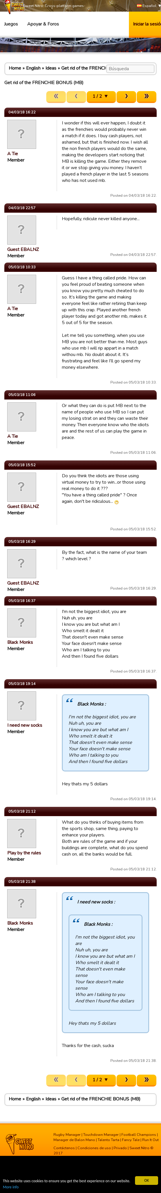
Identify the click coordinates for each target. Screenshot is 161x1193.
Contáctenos (64, 1148)
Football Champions (138, 1134)
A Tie (12, 154)
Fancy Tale (131, 1140)
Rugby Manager (67, 1134)
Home (15, 68)
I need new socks (24, 725)
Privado (120, 1148)
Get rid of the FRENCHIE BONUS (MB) (100, 68)
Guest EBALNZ (23, 249)
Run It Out (150, 1140)
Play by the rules (24, 853)
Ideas (50, 68)
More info (10, 1187)
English (33, 68)
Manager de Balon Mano (74, 1140)
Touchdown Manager (101, 1134)
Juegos (11, 24)
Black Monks (20, 642)
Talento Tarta (108, 1140)
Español (146, 6)
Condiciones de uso (94, 1148)
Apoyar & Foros (43, 24)
